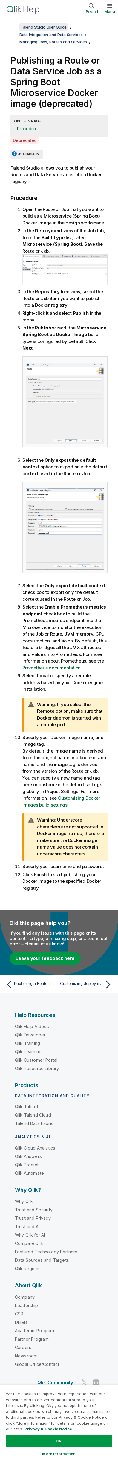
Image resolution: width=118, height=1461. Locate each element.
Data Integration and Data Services (51, 34)
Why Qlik (24, 1201)
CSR (19, 1313)
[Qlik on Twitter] (84, 1382)
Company (25, 1297)
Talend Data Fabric (34, 1123)
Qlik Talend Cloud (33, 1114)
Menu (110, 11)
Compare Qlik (29, 1243)
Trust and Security (34, 1209)
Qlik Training (27, 1043)
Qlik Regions (28, 1268)
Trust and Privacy (33, 1218)
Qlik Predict (27, 1164)
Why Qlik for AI (30, 1234)
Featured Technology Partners (46, 1251)
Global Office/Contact (37, 1364)
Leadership (26, 1305)
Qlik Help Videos (32, 1026)
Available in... (30, 154)
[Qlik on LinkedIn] (95, 1382)
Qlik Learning (28, 1051)
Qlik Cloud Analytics (35, 1147)
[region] (59, 1422)
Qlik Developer (30, 1034)
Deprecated (25, 140)
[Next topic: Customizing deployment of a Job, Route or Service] (87, 984)
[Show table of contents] (11, 27)
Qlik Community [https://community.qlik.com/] (55, 1382)
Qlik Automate (29, 1173)
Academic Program (34, 1330)
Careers (23, 1347)
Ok (59, 1440)
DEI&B (21, 1322)
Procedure (27, 128)
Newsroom (26, 1355)
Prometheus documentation (51, 668)
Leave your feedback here (45, 958)
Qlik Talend (26, 1106)
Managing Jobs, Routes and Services (53, 41)
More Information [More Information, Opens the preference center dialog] (59, 1453)
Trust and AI (27, 1226)
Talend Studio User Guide (44, 27)
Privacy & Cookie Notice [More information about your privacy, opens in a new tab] (48, 1428)
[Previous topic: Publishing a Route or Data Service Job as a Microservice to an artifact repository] (31, 984)
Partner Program (32, 1339)
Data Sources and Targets (42, 1260)
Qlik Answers (28, 1156)
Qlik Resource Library (37, 1068)
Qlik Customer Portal (36, 1060)
